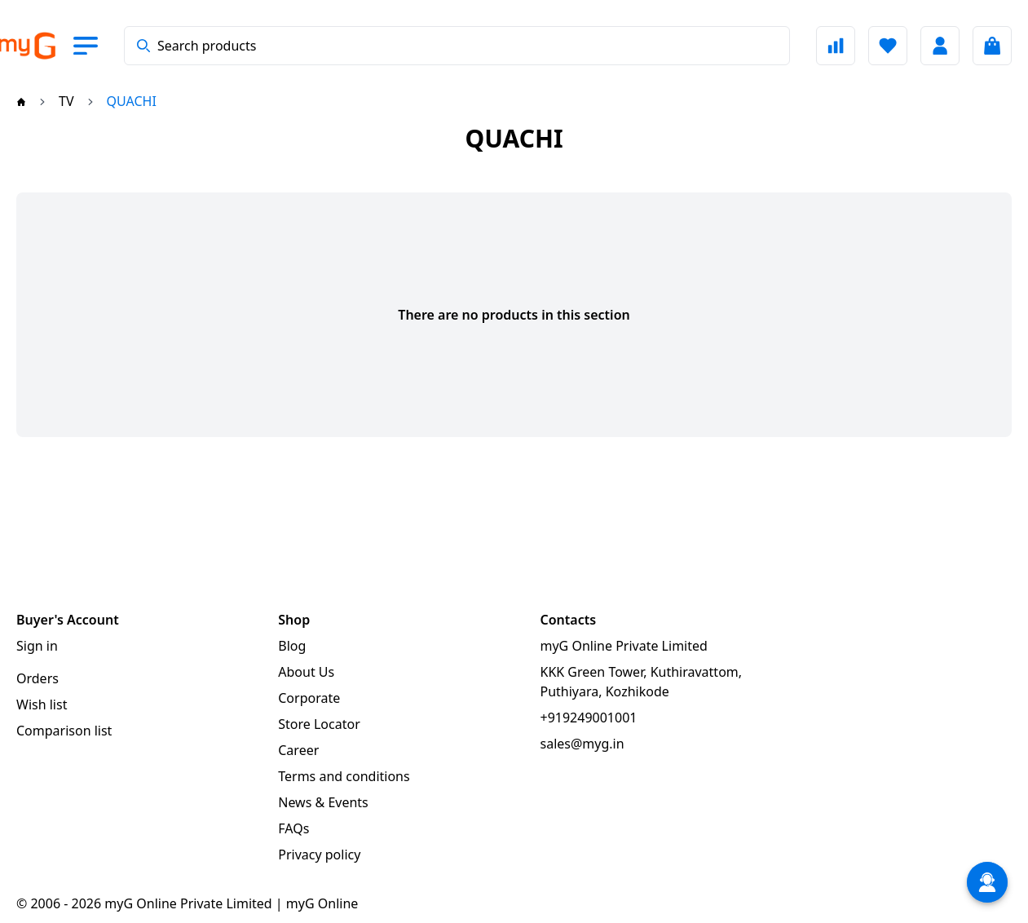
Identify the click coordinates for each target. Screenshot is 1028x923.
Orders (37, 678)
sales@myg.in (582, 744)
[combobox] (457, 45)
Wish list (41, 704)
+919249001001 (589, 717)
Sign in (37, 646)
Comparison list (64, 731)
